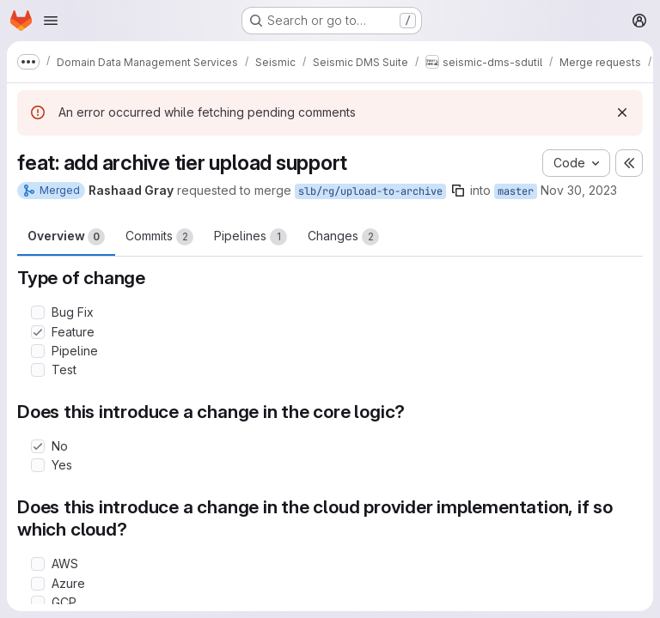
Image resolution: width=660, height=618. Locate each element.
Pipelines (250, 236)
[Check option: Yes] (38, 465)
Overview (66, 236)
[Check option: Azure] (38, 584)
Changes (343, 236)
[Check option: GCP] (38, 602)
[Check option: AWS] (38, 564)
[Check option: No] (38, 446)
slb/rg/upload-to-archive (370, 191)
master (516, 191)
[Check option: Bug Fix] (38, 312)
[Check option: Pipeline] (38, 351)
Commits (159, 236)
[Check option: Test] (38, 370)
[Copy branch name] (458, 190)
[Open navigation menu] (50, 20)
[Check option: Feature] (38, 332)
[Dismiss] (622, 112)
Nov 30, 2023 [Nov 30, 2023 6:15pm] (579, 190)
